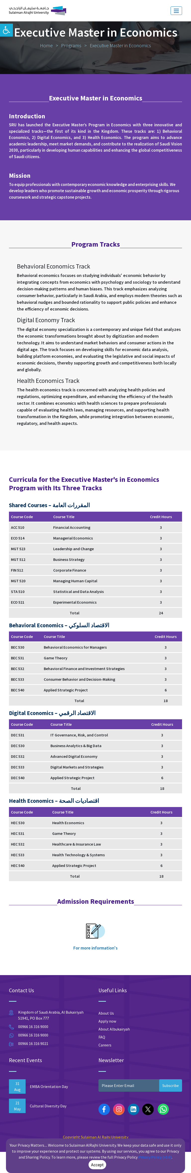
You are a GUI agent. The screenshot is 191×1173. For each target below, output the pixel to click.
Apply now (107, 1042)
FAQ (101, 1058)
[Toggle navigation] (176, 10)
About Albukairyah (114, 1050)
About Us (106, 1034)
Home (46, 67)
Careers (104, 1066)
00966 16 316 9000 (33, 1047)
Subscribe (170, 1106)
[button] (6, 30)
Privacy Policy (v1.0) (155, 1157)
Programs (71, 67)
